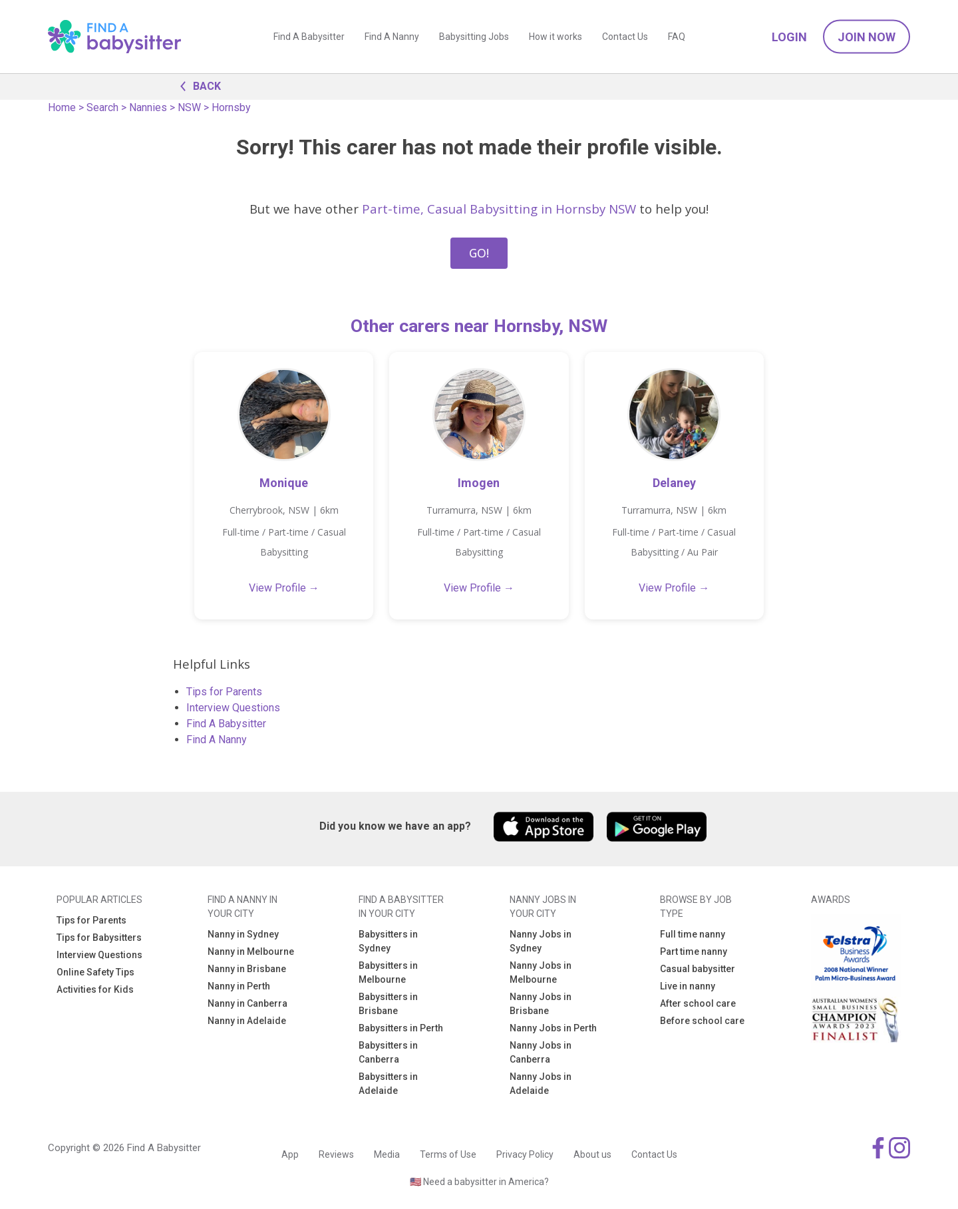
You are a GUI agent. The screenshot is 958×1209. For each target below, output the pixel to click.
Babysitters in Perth (401, 1028)
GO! (479, 253)
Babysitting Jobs (474, 36)
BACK (197, 85)
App (290, 1154)
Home (62, 107)
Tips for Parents (224, 691)
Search (102, 107)
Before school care (702, 1020)
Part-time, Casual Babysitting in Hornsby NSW (499, 208)
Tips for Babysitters (99, 937)
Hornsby (231, 107)
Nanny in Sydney (243, 934)
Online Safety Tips (95, 972)
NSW (189, 107)
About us (592, 1154)
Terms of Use (448, 1154)
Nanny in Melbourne (251, 951)
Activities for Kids (95, 989)
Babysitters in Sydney (388, 941)
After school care (698, 1003)
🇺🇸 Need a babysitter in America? (479, 1181)
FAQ (676, 36)
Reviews (336, 1154)
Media (387, 1154)
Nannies (148, 107)
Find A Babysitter (309, 36)
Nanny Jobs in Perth (553, 1028)
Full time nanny (692, 934)
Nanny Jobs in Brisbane (540, 1003)
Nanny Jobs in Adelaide (540, 1083)
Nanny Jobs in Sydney (540, 941)
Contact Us (625, 36)
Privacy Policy (525, 1154)
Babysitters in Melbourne (388, 972)
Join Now (866, 37)
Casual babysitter (697, 968)
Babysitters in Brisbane (388, 1003)
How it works (555, 36)
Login (789, 37)
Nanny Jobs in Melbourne (540, 972)
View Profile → (284, 588)
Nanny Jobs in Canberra (540, 1052)
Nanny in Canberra (247, 1003)
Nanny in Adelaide (247, 1020)
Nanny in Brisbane (247, 968)
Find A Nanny (392, 36)
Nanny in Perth (239, 986)
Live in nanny (687, 986)
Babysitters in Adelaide (388, 1083)
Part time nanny (693, 951)
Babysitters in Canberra (388, 1052)
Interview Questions (233, 707)
